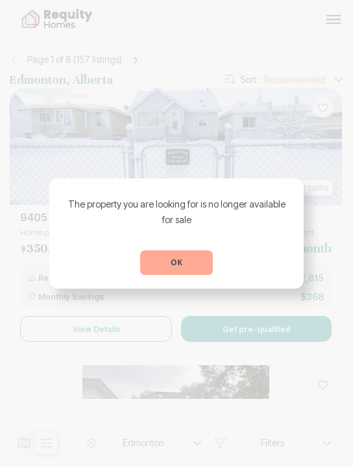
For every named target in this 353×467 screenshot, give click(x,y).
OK (176, 262)
